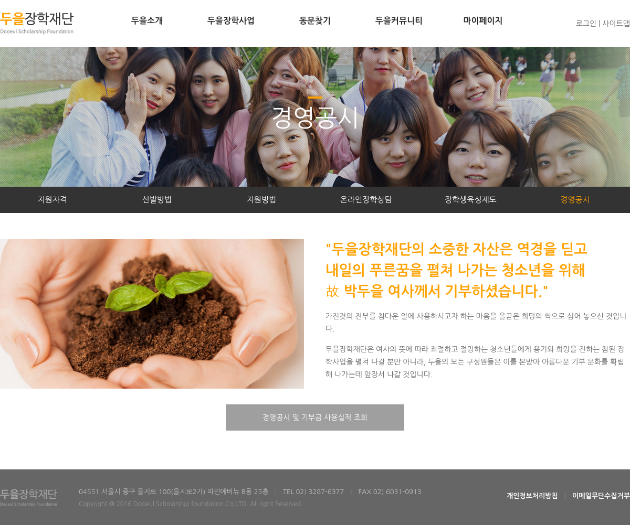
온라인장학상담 (366, 199)
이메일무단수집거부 (601, 495)
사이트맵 (616, 23)
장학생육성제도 (471, 199)
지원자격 (52, 199)
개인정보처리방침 (532, 495)
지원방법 (261, 199)
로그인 (586, 23)
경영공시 (575, 199)
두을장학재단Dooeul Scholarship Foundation (37, 23)
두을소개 (147, 21)
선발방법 (157, 199)
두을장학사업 (231, 21)
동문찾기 (315, 21)
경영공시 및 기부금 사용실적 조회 (315, 417)
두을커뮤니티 (399, 21)
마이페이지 (482, 21)
